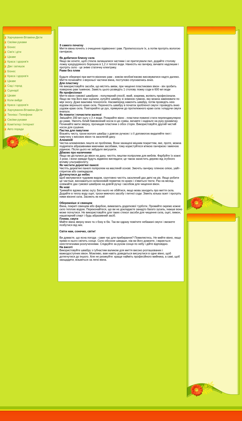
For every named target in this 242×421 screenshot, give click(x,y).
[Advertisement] (95, 12)
